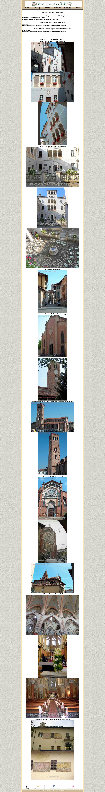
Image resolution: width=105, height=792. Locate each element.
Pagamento (67, 8)
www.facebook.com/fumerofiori (54, 788)
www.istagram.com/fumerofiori (73, 788)
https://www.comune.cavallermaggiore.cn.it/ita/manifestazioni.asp (49, 25)
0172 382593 (26, 788)
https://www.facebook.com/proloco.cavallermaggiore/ (45, 19)
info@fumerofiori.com (37, 788)
